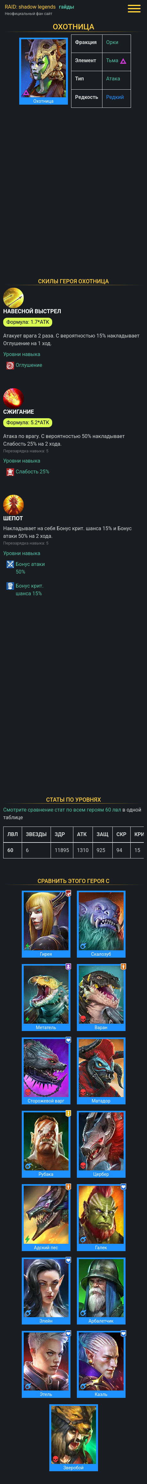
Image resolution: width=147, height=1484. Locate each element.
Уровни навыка (21, 354)
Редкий (115, 97)
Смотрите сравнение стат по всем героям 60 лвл (62, 810)
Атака (113, 79)
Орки (112, 42)
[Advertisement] (73, 186)
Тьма (112, 60)
